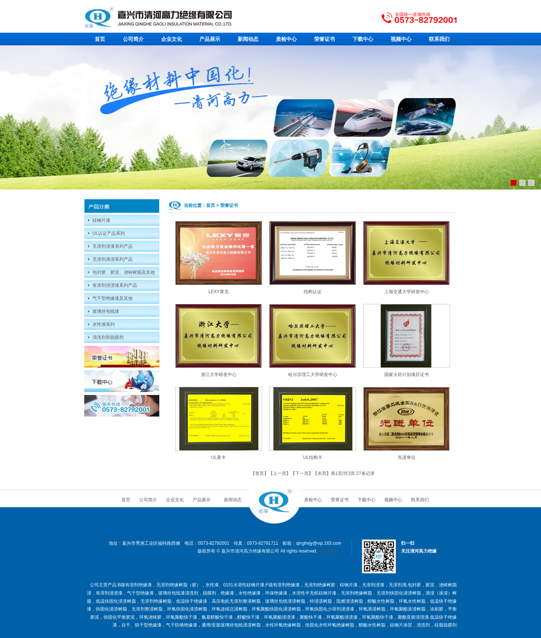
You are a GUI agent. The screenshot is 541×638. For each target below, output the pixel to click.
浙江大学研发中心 (219, 374)
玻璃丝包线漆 (105, 311)
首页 (100, 39)
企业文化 (171, 39)
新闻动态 (248, 39)
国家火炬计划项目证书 (406, 374)
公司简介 (133, 39)
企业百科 (330, 551)
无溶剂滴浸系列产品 (112, 259)
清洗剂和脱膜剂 (108, 337)
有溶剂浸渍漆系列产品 (114, 285)
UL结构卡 (312, 457)
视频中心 (401, 39)
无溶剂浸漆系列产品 (112, 246)
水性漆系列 (103, 324)
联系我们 (439, 39)
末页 (321, 473)
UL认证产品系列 (108, 233)
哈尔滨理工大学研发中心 (312, 374)
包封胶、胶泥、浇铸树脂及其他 (123, 272)
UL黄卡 (218, 457)
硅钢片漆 (101, 220)
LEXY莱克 (218, 291)
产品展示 (209, 39)
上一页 (279, 473)
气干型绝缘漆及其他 (112, 298)
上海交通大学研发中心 (406, 291)
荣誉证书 (324, 39)
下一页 (302, 473)
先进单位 (406, 457)
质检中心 (286, 39)
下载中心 (362, 39)
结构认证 (313, 291)
